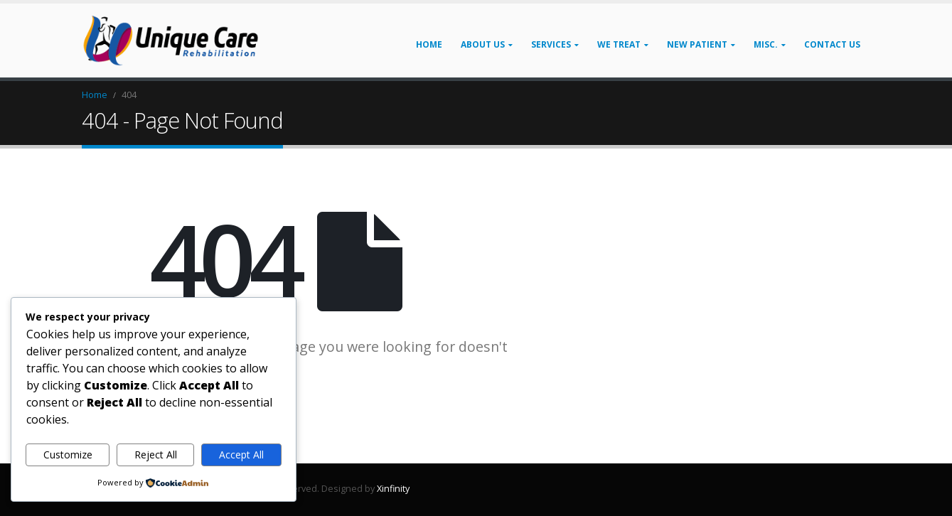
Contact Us (832, 44)
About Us (483, 44)
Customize (67, 454)
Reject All (155, 454)
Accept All (241, 454)
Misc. (766, 44)
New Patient (697, 44)
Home (429, 44)
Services (551, 44)
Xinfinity (393, 489)
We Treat (619, 44)
